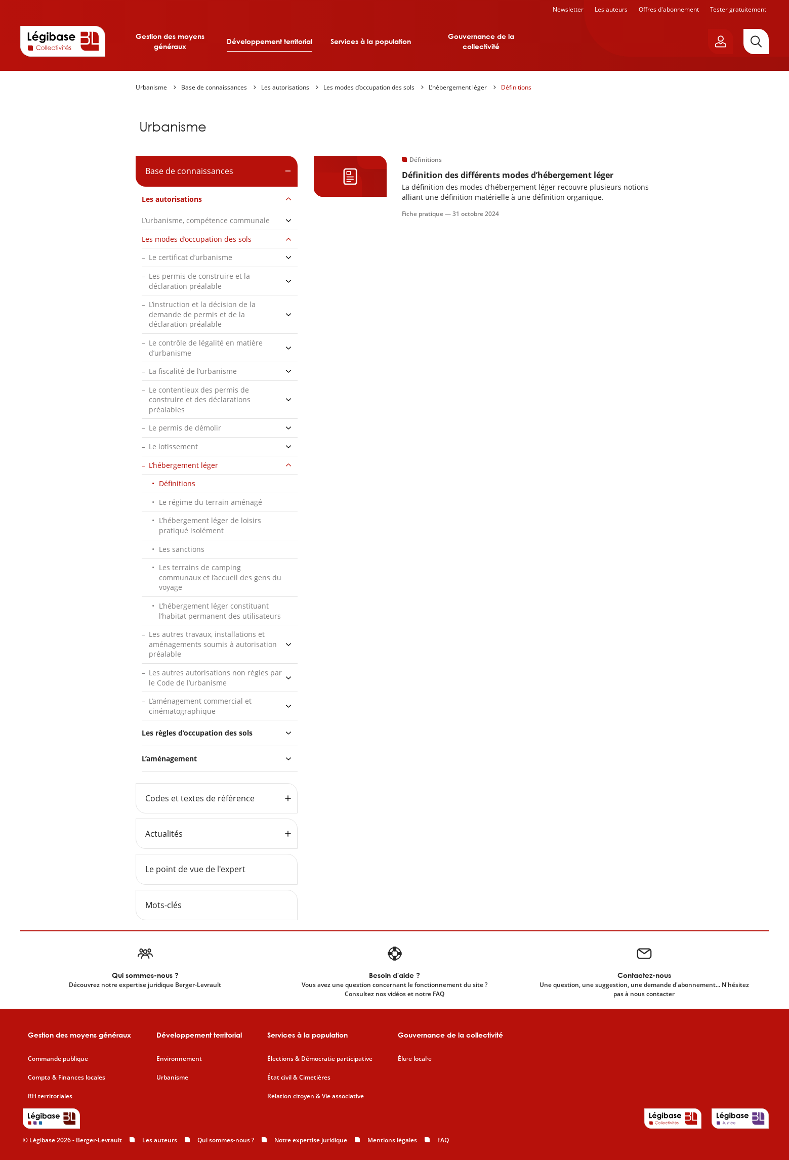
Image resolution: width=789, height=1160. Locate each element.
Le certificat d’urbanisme (190, 257)
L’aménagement (169, 758)
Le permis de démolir (185, 428)
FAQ (443, 1140)
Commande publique (58, 1059)
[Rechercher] (756, 41)
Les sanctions (181, 549)
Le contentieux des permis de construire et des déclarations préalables (200, 399)
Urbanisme (151, 87)
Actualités (164, 833)
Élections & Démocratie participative (319, 1059)
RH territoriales (50, 1096)
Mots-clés (163, 905)
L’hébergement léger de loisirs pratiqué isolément (210, 525)
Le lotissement (173, 446)
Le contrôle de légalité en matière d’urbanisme (206, 348)
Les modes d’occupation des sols (368, 87)
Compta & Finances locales (66, 1077)
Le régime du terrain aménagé (210, 502)
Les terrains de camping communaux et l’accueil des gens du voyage (220, 577)
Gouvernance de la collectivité (481, 41)
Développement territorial (269, 41)
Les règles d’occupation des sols (197, 733)
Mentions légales (392, 1140)
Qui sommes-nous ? (225, 1140)
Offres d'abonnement (669, 9)
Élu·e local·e (415, 1059)
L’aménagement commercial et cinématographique (200, 706)
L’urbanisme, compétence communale (206, 220)
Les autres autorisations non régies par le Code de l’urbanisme (215, 678)
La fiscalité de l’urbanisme (193, 371)
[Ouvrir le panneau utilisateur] (720, 41)
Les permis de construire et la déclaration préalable (199, 281)
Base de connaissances (214, 87)
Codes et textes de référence (200, 798)
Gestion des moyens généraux (170, 41)
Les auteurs (611, 9)
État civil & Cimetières (298, 1077)
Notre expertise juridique (310, 1140)
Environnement (179, 1059)
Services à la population (370, 41)
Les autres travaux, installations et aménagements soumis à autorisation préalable (213, 644)
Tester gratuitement (738, 9)
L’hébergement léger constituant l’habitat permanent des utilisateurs (220, 611)
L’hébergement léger (458, 87)
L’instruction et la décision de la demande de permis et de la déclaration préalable (202, 314)
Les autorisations (285, 87)
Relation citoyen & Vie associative (315, 1096)
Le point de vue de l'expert (195, 869)
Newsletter (568, 9)
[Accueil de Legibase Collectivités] (62, 41)
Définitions (516, 87)
